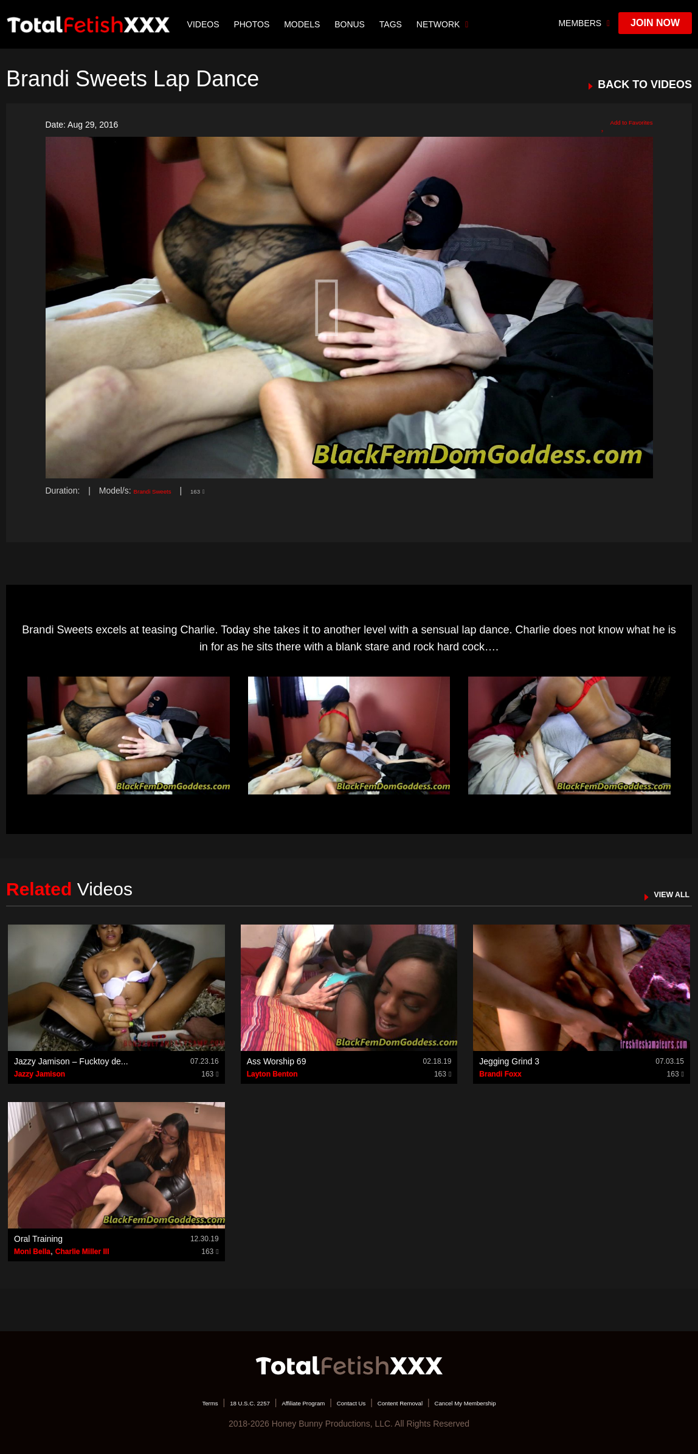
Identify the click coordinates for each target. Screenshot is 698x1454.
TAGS (394, 24)
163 (217, 490)
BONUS (353, 24)
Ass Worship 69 (276, 1061)
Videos (207, 24)
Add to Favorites (616, 125)
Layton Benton (272, 1074)
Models (305, 24)
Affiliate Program (284, 1402)
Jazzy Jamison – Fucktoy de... (71, 1061)
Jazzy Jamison (39, 1074)
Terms (157, 1402)
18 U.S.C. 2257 (211, 1402)
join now (655, 23)
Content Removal (417, 1402)
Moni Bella (32, 1251)
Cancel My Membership (507, 1402)
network (446, 24)
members (584, 23)
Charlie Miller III (82, 1251)
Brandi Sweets (161, 490)
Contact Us (350, 1402)
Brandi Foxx (500, 1074)
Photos (256, 24)
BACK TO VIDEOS (645, 85)
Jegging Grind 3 (509, 1061)
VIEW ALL (663, 893)
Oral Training (38, 1239)
